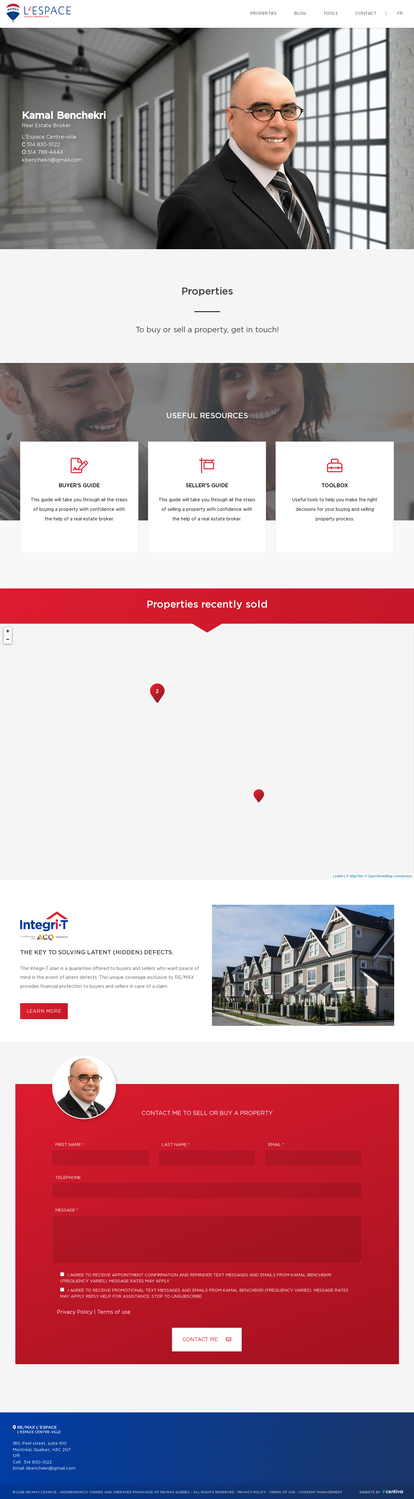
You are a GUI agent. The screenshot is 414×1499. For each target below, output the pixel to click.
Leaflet (338, 876)
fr (400, 14)
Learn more (44, 1011)
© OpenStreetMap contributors (388, 876)
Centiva (393, 1491)
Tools (330, 14)
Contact (366, 14)
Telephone (68, 1178)
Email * (276, 1145)
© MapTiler (354, 876)
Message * (66, 1210)
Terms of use (113, 1312)
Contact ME (207, 1339)
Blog (300, 14)
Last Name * (176, 1145)
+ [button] (8, 631)
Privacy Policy (74, 1312)
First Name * (69, 1145)
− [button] (8, 639)
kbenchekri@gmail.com (52, 160)
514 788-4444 (45, 152)
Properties (263, 14)
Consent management (320, 1492)
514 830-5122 (43, 144)
